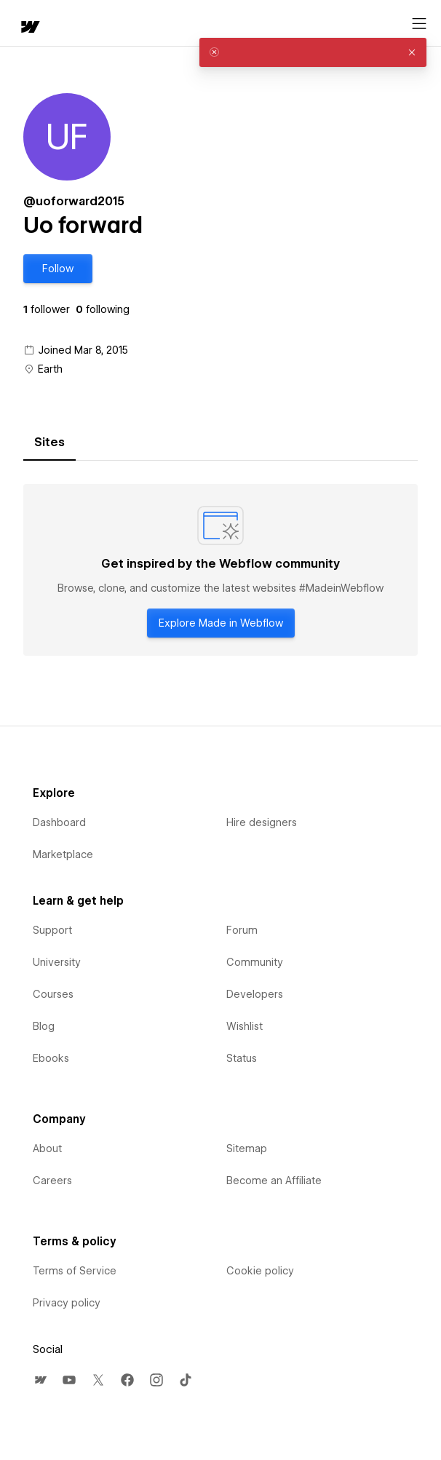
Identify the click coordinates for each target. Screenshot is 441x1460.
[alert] (312, 52)
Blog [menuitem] (44, 1026)
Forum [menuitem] (242, 930)
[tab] (49, 442)
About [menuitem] (47, 1148)
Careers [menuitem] (52, 1180)
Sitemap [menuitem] (246, 1148)
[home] (29, 28)
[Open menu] (419, 24)
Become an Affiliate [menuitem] (274, 1180)
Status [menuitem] (241, 1058)
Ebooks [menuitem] (51, 1058)
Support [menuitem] (52, 930)
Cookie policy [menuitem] (260, 1271)
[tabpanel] (220, 570)
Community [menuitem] (254, 962)
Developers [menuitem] (254, 994)
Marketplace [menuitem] (63, 854)
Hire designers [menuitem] (261, 822)
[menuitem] (40, 1380)
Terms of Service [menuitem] (74, 1271)
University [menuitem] (57, 962)
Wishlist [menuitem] (244, 1026)
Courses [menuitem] (53, 994)
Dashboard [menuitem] (59, 822)
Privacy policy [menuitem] (66, 1303)
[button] (57, 268)
